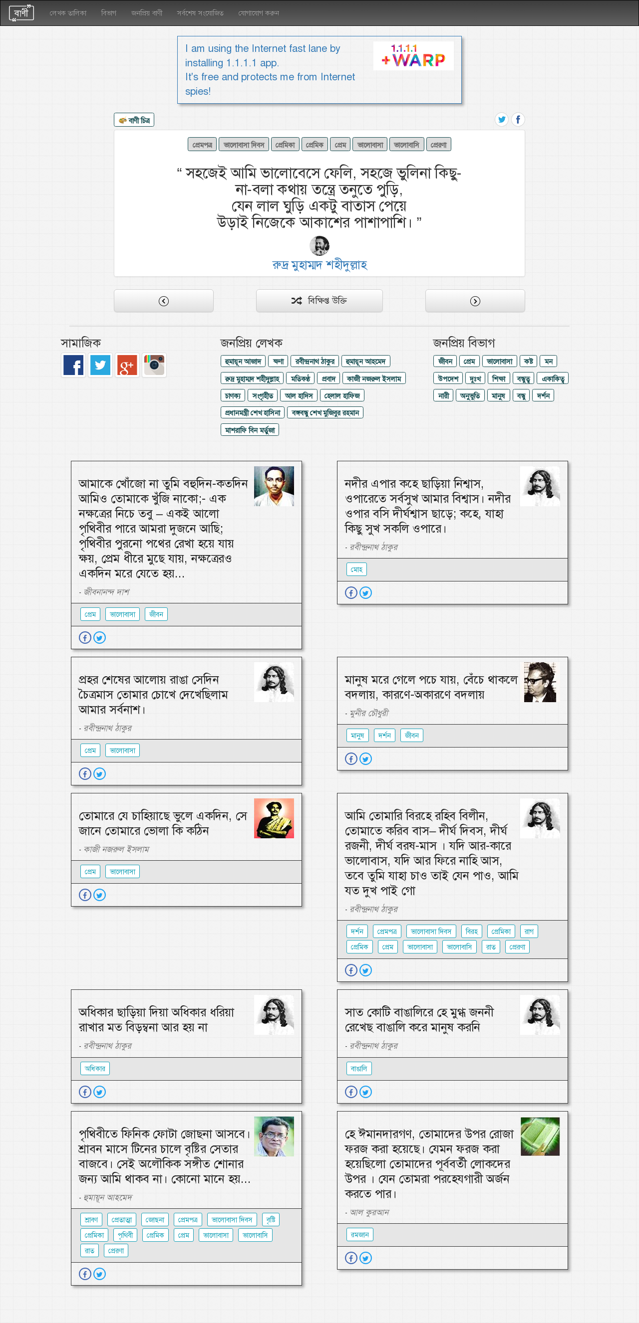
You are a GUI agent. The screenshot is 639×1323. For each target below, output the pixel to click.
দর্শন (543, 395)
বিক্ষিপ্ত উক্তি (319, 301)
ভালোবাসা (370, 145)
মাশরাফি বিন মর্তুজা (250, 430)
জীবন (445, 361)
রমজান (360, 1234)
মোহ (356, 569)
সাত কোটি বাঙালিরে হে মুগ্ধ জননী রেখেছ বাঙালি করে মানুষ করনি (419, 1020)
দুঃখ (475, 379)
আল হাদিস (299, 395)
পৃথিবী (125, 1235)
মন (549, 361)
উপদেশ (448, 379)
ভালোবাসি (406, 145)
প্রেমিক (314, 145)
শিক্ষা (498, 379)
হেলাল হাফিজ (341, 395)
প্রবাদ (328, 379)
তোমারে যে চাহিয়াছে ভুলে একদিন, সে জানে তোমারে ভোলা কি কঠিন (163, 823)
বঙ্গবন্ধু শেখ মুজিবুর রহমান (325, 412)
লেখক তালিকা (68, 12)
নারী (443, 395)
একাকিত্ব (553, 379)
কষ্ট (528, 361)
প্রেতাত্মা (122, 1219)
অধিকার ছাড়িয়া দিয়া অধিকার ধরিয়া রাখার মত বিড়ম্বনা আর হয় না (156, 1020)
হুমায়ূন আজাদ (243, 361)
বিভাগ (108, 12)
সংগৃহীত (263, 395)
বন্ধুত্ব (523, 379)
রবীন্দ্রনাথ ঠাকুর (315, 361)
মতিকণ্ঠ (300, 379)
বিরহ (472, 931)
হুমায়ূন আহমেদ (365, 361)
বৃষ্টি (271, 1219)
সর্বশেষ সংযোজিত (200, 12)
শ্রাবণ (91, 1219)
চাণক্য (233, 395)
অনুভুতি (470, 395)
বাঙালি (359, 1068)
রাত (491, 947)
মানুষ (498, 395)
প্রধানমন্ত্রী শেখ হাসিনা (252, 412)
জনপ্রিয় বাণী (146, 12)
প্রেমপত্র (202, 145)
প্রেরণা (438, 145)
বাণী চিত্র (134, 121)
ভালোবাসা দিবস (244, 145)
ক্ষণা (278, 361)
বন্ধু (521, 395)
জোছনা (155, 1219)
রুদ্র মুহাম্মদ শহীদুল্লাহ (252, 379)
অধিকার (95, 1068)
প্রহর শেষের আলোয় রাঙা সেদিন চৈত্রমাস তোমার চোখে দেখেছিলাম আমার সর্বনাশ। (153, 694)
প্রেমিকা (285, 145)
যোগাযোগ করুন (259, 12)
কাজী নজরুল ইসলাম (374, 379)
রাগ (529, 931)
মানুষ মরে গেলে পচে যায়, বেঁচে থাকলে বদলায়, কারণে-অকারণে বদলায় (431, 687)
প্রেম (340, 145)
